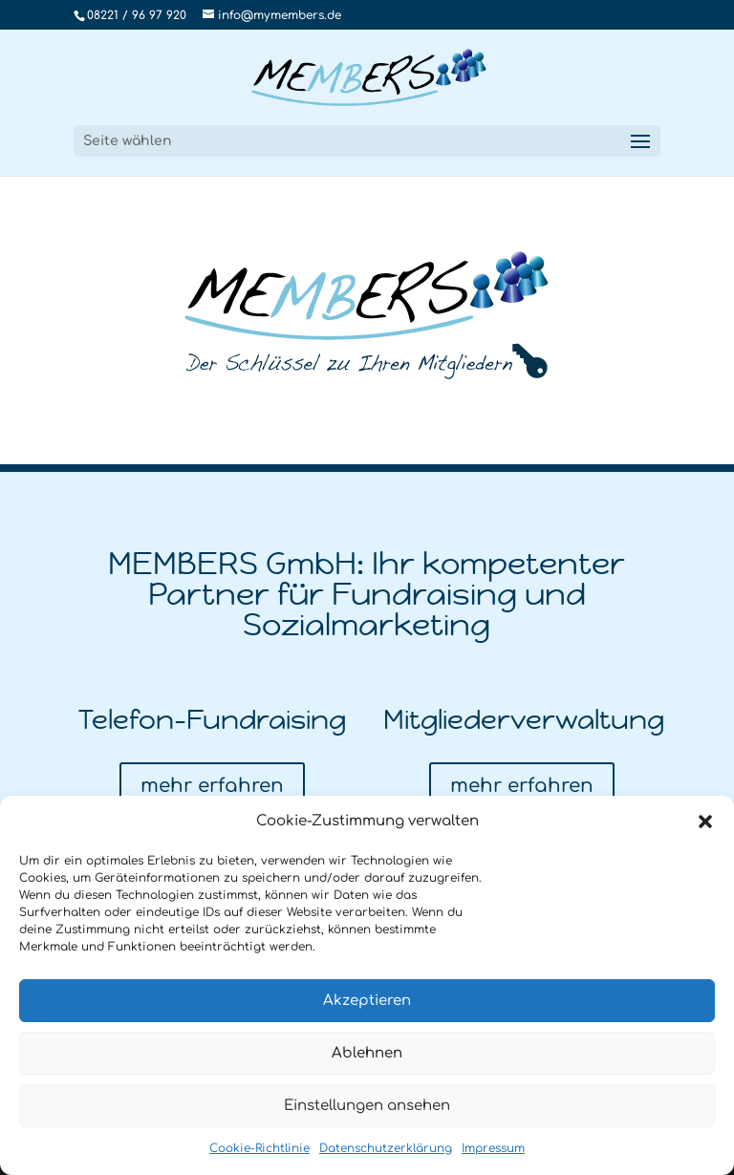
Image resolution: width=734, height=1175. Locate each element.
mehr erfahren (212, 786)
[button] (705, 821)
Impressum (493, 1148)
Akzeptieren (367, 1001)
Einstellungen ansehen (367, 1106)
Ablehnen (367, 1053)
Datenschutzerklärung (385, 1148)
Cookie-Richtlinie (259, 1148)
